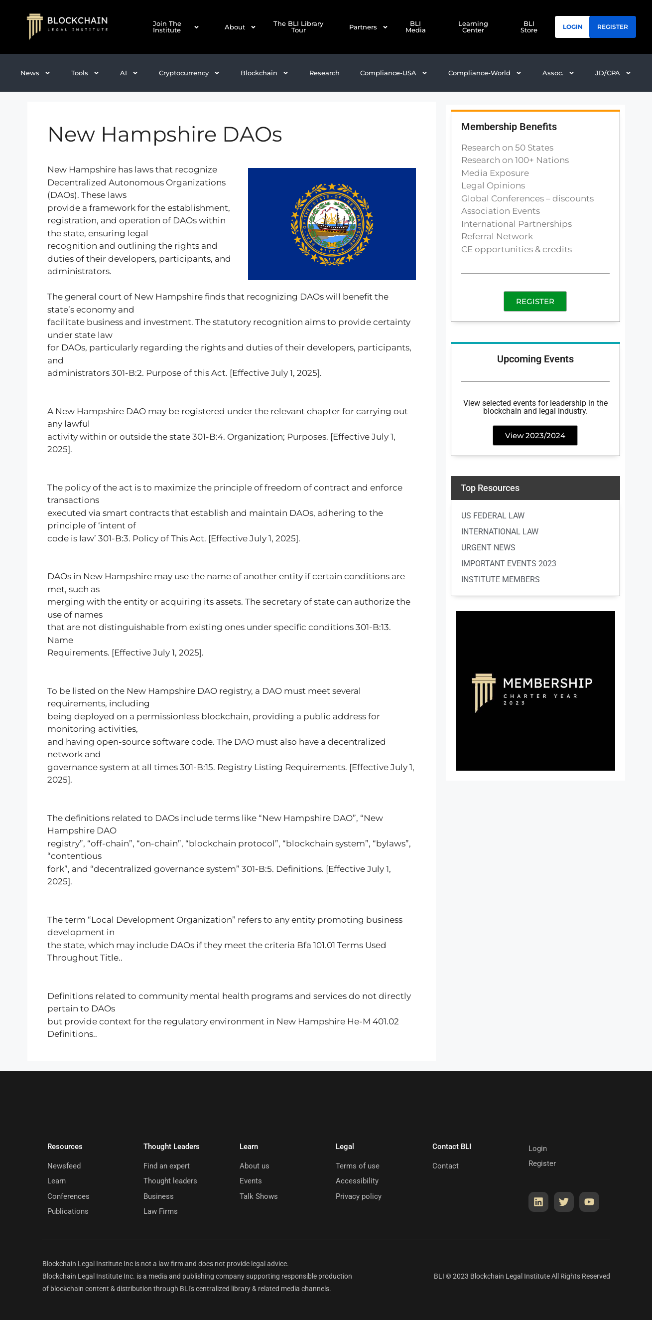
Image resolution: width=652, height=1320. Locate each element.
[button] (129, 73)
